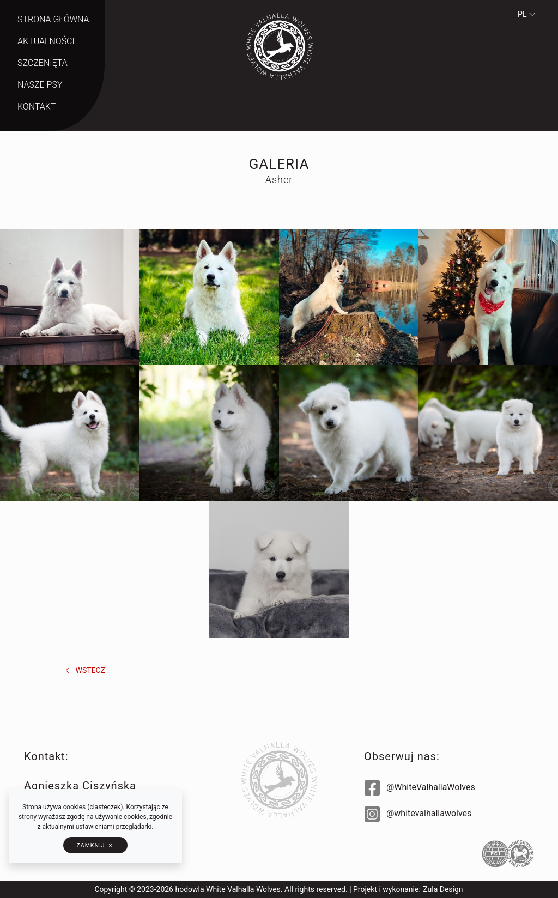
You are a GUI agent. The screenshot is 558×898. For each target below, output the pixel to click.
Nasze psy (39, 85)
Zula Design (443, 889)
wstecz (84, 670)
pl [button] (527, 14)
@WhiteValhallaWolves (420, 787)
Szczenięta (42, 63)
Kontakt (36, 106)
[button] (95, 845)
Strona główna (53, 19)
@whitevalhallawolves (418, 813)
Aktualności (46, 41)
